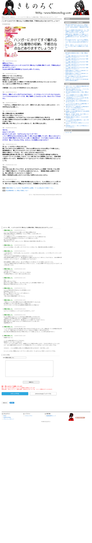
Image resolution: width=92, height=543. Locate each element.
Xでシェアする (15, 393)
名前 (4, 357)
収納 (12, 402)
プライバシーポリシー (8, 419)
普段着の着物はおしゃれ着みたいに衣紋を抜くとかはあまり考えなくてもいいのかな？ (76, 71)
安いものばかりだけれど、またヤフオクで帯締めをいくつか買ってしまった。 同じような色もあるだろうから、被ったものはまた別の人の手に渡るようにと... (76, 41)
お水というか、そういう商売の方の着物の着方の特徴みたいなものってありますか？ (77, 87)
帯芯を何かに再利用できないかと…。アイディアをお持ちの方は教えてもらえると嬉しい (77, 90)
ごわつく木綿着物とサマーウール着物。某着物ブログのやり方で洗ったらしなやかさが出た (77, 95)
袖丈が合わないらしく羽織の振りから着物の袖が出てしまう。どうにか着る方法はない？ (77, 107)
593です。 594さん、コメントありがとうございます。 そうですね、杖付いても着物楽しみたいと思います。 (76, 46)
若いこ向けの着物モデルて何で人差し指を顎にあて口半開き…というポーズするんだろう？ (76, 77)
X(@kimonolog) (7, 417)
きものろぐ (47, 421)
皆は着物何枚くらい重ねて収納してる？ (17, 190)
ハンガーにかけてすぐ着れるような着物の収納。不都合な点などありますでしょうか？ (77, 104)
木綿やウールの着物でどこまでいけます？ (75, 109)
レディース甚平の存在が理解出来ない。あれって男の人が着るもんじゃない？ (77, 120)
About (4, 415)
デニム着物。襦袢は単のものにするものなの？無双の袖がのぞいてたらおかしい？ (76, 56)
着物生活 (5, 402)
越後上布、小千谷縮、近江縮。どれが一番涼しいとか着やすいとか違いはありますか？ (77, 115)
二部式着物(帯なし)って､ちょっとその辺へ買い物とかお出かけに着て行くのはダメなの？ (77, 98)
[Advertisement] (32, 209)
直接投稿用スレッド (51, 415)
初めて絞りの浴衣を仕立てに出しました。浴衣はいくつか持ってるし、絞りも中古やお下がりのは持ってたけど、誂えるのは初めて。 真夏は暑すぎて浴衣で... (76, 26)
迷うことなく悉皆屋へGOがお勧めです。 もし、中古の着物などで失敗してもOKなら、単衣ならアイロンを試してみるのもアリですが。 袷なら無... (77, 31)
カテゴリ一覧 (68, 132)
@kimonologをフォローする (43, 393)
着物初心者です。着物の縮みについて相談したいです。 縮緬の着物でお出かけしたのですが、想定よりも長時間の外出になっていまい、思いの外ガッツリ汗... (76, 36)
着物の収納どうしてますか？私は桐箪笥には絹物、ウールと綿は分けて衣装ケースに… (30, 188)
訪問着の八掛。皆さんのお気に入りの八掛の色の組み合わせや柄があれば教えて (76, 80)
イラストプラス (28, 415)
